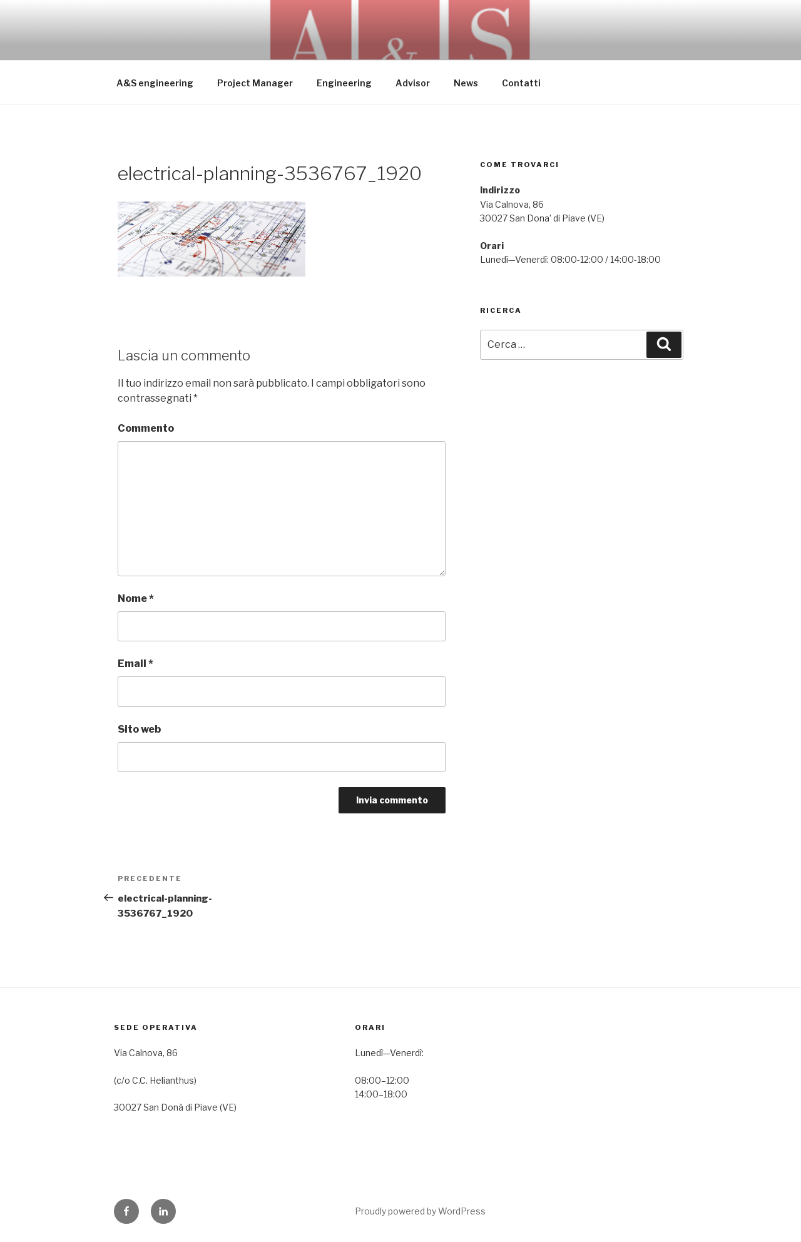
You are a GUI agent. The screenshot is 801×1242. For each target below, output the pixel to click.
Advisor (412, 83)
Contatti (521, 83)
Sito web (139, 729)
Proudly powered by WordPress (420, 1211)
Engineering (344, 83)
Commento (146, 428)
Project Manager (255, 83)
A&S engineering (154, 83)
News (466, 83)
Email (135, 663)
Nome (136, 598)
